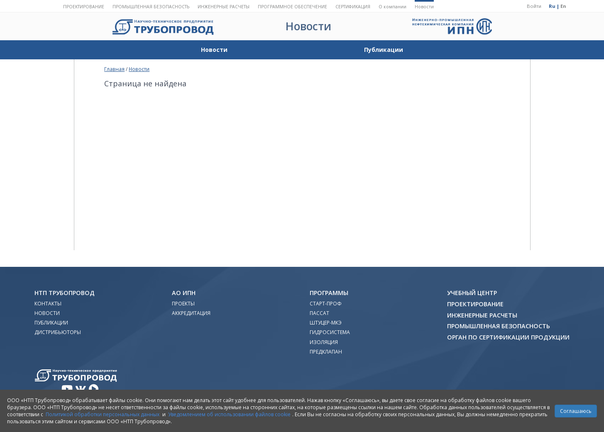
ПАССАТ (319, 313)
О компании (392, 7)
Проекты (183, 303)
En (563, 6)
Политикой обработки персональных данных (102, 414)
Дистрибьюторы (57, 332)
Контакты (47, 303)
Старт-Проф (326, 303)
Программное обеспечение (292, 7)
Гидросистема (330, 332)
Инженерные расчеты (223, 7)
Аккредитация (191, 313)
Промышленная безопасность (150, 7)
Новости (424, 7)
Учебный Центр (472, 293)
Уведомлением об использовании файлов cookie (229, 414)
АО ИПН (184, 293)
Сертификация (352, 7)
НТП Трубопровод (64, 293)
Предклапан (326, 351)
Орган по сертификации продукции (508, 337)
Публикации (383, 50)
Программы (329, 293)
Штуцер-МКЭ (326, 322)
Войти (534, 6)
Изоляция (324, 342)
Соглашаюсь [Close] (576, 411)
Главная (114, 69)
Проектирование (83, 7)
